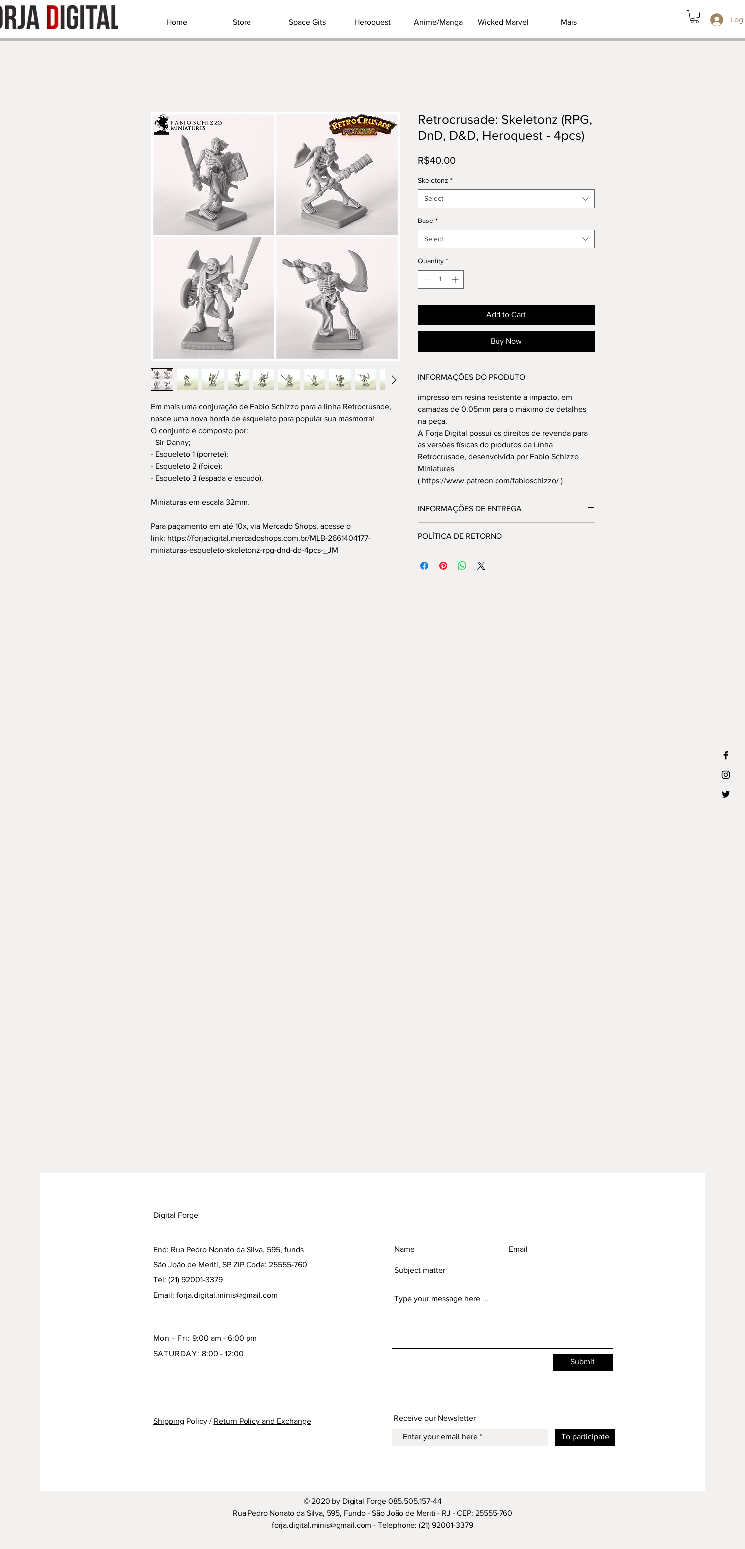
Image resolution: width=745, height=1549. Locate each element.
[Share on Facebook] (424, 566)
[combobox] (506, 198)
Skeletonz (435, 180)
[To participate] (585, 1437)
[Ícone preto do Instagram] (725, 774)
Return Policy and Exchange (262, 1421)
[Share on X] (481, 566)
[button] (694, 16)
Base (428, 220)
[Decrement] (425, 279)
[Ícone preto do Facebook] (725, 755)
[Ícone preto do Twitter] (725, 794)
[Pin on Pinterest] (443, 566)
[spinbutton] (441, 279)
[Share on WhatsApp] (462, 566)
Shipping (168, 1421)
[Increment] (456, 279)
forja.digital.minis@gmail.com (227, 1295)
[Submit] (583, 1362)
